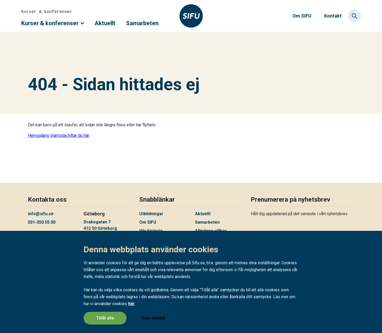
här (131, 303)
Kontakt (333, 16)
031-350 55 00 (41, 222)
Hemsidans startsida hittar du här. (59, 135)
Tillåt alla (105, 318)
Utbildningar (151, 213)
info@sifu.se (41, 213)
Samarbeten (142, 23)
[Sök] (354, 16)
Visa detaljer (153, 318)
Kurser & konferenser (52, 23)
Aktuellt (105, 23)
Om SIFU (301, 16)
